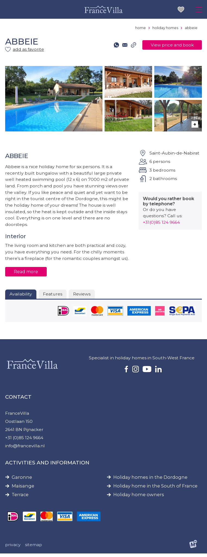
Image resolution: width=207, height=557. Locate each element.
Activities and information (47, 466)
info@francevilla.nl (25, 448)
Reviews (82, 296)
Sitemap (33, 548)
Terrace (20, 498)
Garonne (22, 480)
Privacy (13, 548)
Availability (21, 296)
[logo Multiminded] (193, 548)
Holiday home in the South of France (155, 489)
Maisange (23, 489)
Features (52, 296)
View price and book (171, 45)
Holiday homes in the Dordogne (150, 480)
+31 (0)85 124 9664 (24, 440)
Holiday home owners (138, 498)
